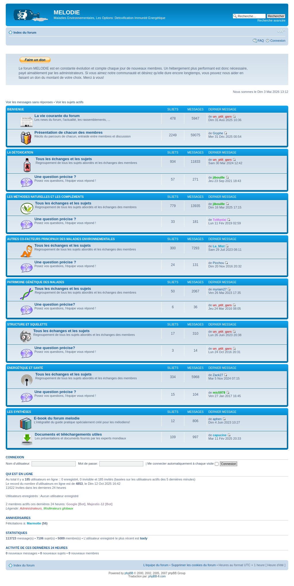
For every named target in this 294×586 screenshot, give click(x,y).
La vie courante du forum (57, 116)
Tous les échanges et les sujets (64, 159)
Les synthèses (19, 411)
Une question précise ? (55, 177)
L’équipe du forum (155, 565)
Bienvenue (15, 109)
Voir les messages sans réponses (29, 102)
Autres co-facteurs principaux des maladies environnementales (61, 239)
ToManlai (219, 219)
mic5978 (219, 392)
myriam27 (220, 289)
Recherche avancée (271, 20)
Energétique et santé (25, 367)
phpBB (129, 573)
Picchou (218, 263)
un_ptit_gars (222, 116)
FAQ (261, 40)
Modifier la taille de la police (281, 31)
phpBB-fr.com (157, 576)
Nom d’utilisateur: (18, 463)
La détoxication (20, 152)
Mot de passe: (88, 463)
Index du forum (24, 32)
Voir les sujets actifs (70, 102)
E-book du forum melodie (57, 418)
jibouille (219, 177)
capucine (220, 435)
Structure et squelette (27, 324)
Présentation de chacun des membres (68, 132)
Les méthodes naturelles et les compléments (45, 196)
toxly (144, 538)
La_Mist (219, 246)
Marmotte (34, 523)
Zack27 (218, 375)
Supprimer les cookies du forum (193, 565)
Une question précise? (54, 304)
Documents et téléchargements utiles (68, 434)
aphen (217, 419)
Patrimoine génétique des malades (35, 282)
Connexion (277, 40)
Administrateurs (31, 508)
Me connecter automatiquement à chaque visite (182, 463)
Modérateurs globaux (58, 508)
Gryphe (218, 133)
